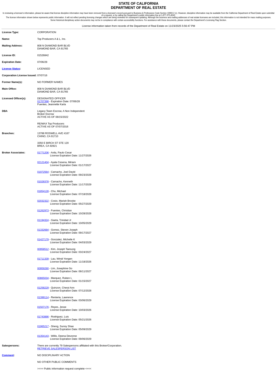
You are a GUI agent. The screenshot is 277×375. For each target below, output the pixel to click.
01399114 (43, 297)
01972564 (43, 171)
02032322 (43, 200)
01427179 (43, 239)
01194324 (43, 220)
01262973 (43, 210)
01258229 (43, 287)
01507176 (43, 306)
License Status (11, 68)
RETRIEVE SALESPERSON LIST (56, 348)
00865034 (43, 278)
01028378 (43, 181)
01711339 (43, 258)
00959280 (43, 268)
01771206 (43, 152)
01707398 (43, 101)
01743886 (43, 316)
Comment (8, 355)
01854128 (43, 191)
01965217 (43, 326)
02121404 (43, 162)
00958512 (43, 249)
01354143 (43, 335)
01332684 (43, 229)
